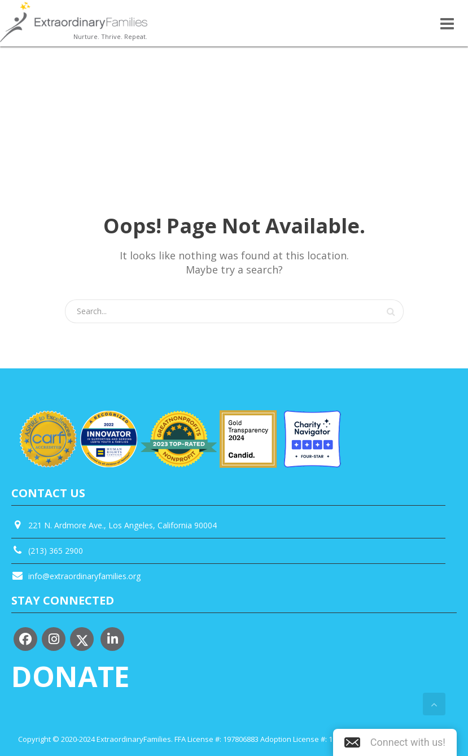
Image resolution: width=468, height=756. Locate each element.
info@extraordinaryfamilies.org (84, 576)
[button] (394, 742)
